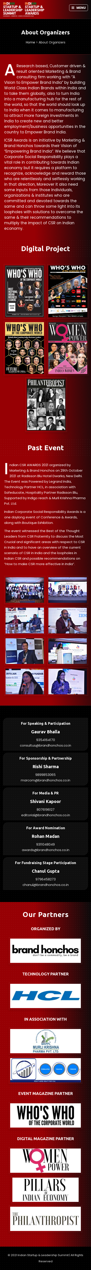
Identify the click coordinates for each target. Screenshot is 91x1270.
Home (30, 42)
